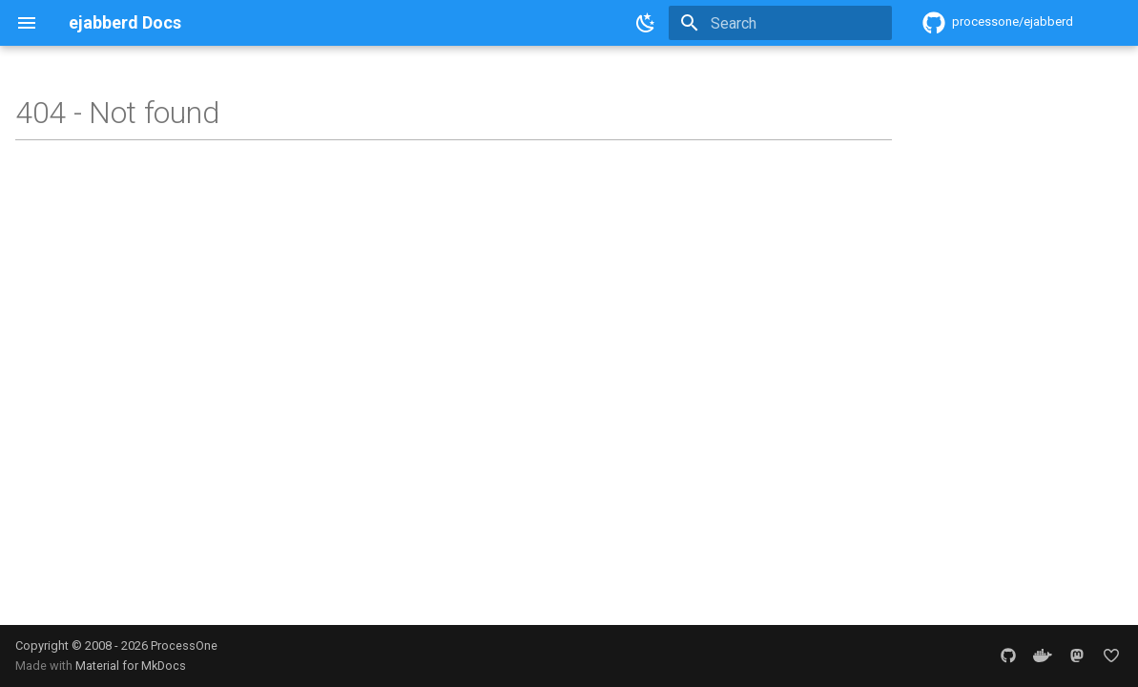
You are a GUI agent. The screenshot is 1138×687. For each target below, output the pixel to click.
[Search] (780, 23)
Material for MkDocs (130, 665)
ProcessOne (184, 645)
